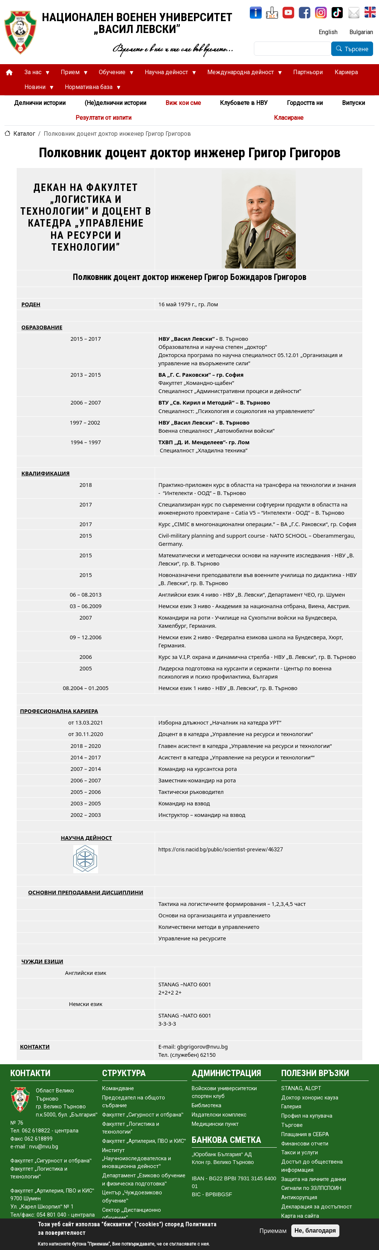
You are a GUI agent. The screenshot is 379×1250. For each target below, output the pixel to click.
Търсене (357, 49)
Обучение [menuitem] (113, 74)
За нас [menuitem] (34, 74)
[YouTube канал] (288, 13)
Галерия (291, 1107)
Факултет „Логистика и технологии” (130, 1128)
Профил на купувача (306, 1116)
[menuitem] (9, 72)
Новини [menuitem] (36, 89)
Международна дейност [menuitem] (241, 74)
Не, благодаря (315, 1230)
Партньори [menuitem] (308, 72)
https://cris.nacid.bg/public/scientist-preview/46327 (220, 849)
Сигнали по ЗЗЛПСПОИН (311, 1188)
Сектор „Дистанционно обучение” (131, 1214)
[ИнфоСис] (255, 13)
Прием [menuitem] (71, 74)
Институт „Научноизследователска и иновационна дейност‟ (136, 1158)
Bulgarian (361, 32)
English (328, 32)
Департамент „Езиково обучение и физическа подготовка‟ (143, 1180)
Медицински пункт (215, 1124)
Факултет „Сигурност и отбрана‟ (142, 1115)
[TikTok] (337, 13)
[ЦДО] (272, 13)
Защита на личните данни (313, 1179)
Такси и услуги (299, 1153)
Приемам (273, 1231)
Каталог (24, 133)
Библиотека (206, 1105)
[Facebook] (304, 13)
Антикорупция (299, 1197)
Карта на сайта (300, 1216)
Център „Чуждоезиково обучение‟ (132, 1197)
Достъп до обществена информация (312, 1166)
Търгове (292, 1125)
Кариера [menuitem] (346, 72)
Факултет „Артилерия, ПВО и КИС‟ (144, 1141)
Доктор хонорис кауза (309, 1098)
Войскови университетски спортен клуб (224, 1092)
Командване (118, 1088)
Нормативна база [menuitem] (90, 89)
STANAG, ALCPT (301, 1088)
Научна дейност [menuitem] (167, 74)
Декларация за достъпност (316, 1207)
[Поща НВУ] (353, 13)
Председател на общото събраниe (133, 1102)
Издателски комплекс (219, 1115)
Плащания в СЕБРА (305, 1134)
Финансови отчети (304, 1144)
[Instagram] (320, 13)
